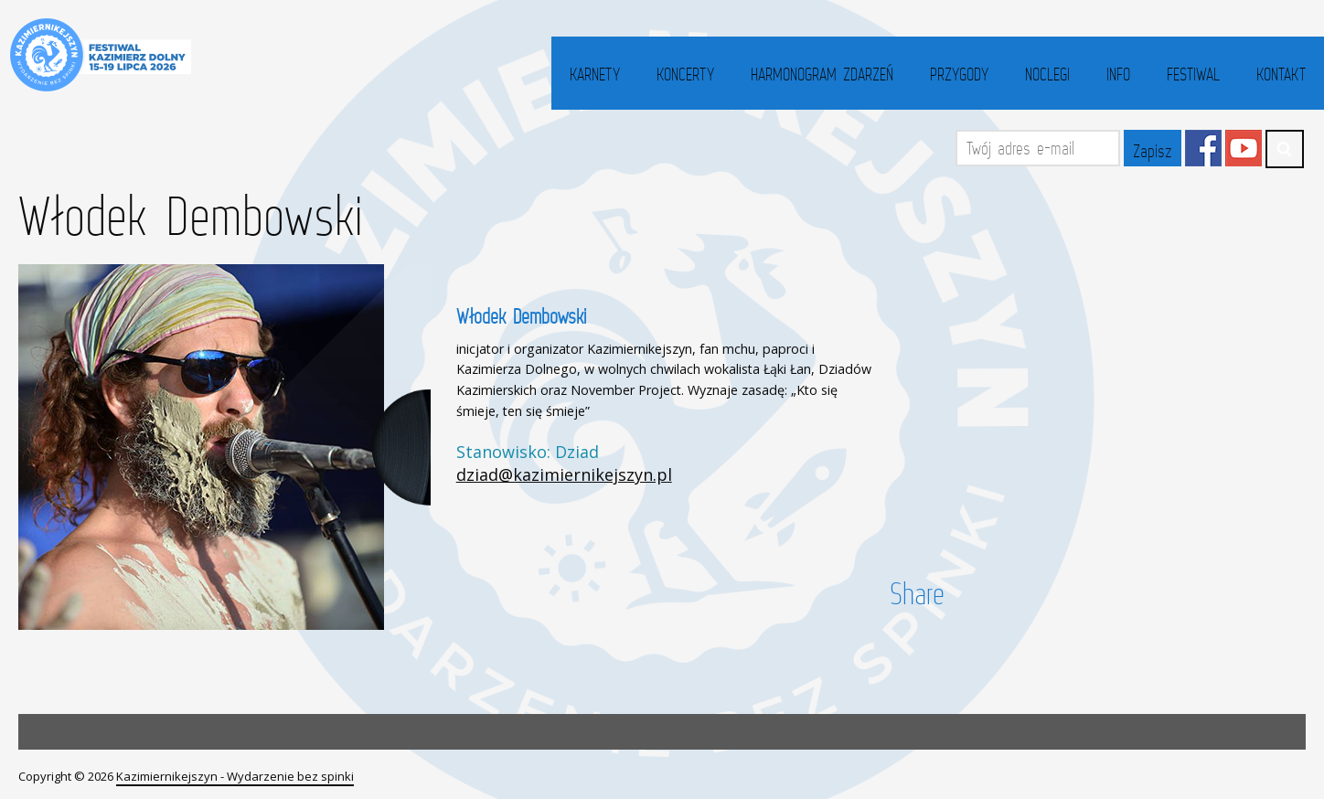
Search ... (1284, 149)
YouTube (1243, 148)
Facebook (1203, 148)
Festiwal (1193, 74)
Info (1118, 74)
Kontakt (1281, 74)
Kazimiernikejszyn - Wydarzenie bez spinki (235, 776)
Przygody (959, 74)
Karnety (595, 74)
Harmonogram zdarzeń (822, 74)
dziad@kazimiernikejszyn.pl (564, 474)
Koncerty (685, 74)
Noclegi (1047, 74)
